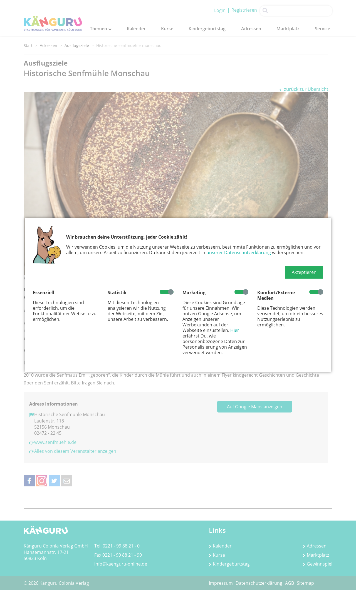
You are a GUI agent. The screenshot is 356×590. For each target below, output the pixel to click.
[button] (304, 272)
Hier (234, 330)
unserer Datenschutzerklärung (238, 252)
